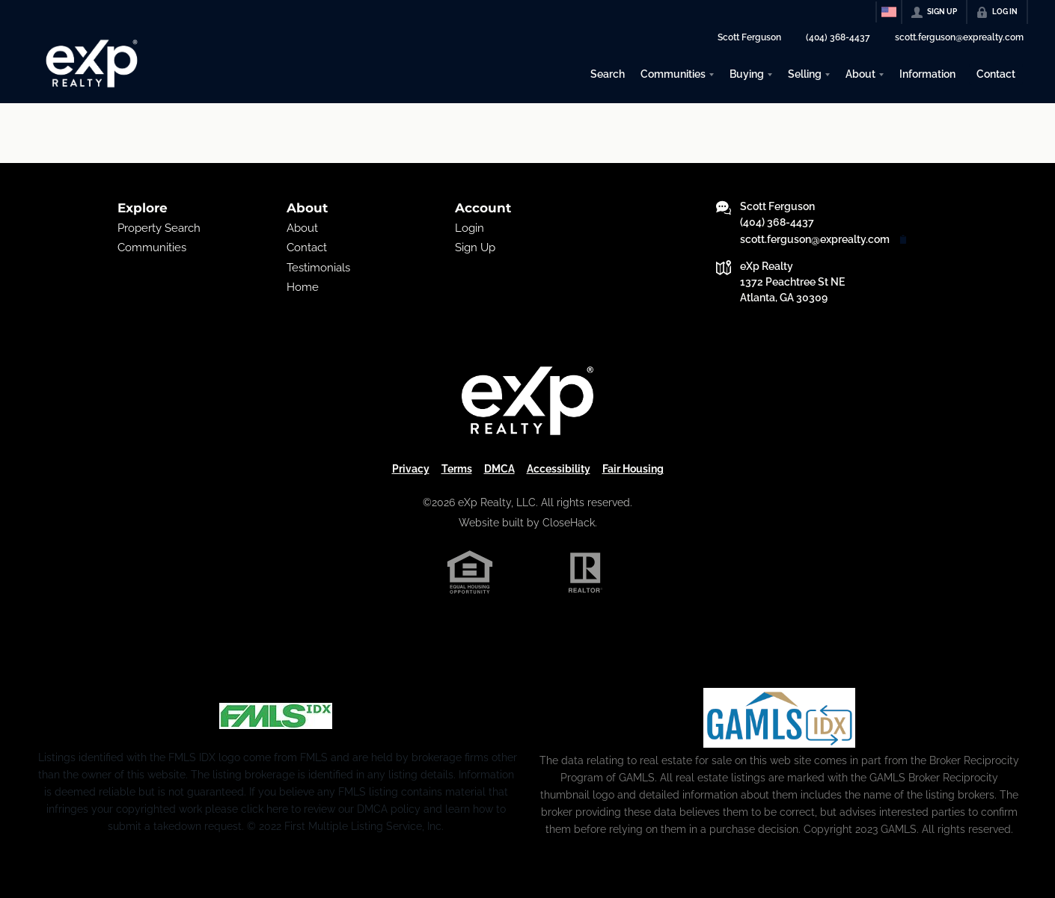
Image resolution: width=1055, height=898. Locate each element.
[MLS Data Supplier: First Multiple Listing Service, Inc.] (275, 716)
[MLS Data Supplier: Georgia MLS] (779, 717)
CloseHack (568, 523)
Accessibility (558, 469)
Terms (456, 469)
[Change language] (888, 11)
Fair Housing (633, 469)
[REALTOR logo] (586, 573)
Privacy (410, 469)
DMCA (499, 469)
